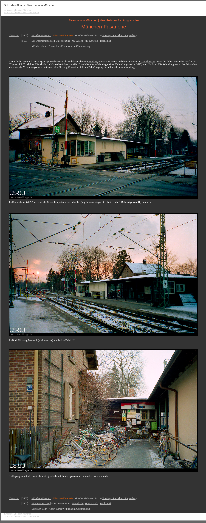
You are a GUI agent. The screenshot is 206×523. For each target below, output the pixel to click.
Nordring (93, 61)
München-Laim (39, 46)
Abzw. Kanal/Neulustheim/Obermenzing (69, 46)
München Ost (148, 61)
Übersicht (14, 35)
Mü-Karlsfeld (91, 40)
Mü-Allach (77, 40)
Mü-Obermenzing (40, 40)
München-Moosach (41, 35)
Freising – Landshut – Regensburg (119, 35)
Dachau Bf (105, 40)
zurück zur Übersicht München (17, 10)
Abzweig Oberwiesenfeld (71, 67)
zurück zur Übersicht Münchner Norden (21, 12)
